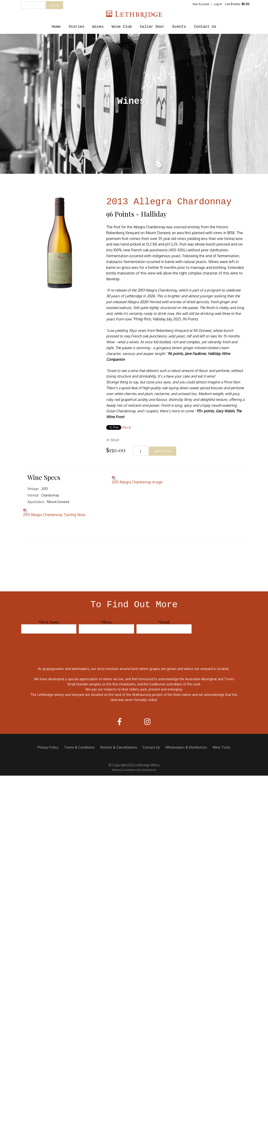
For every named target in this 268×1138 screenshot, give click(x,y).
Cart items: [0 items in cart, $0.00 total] (237, 4)
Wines (98, 27)
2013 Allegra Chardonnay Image (137, 482)
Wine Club (122, 27)
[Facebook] (119, 721)
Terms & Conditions (79, 747)
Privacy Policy (48, 747)
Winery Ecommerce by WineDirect (134, 770)
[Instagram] (147, 721)
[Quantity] (140, 450)
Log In (218, 4)
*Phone (106, 621)
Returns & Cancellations (118, 747)
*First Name (48, 621)
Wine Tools (221, 747)
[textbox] (33, 5)
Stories (76, 27)
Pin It (126, 427)
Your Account (200, 4)
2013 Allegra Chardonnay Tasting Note (54, 514)
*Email (164, 621)
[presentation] (231, 628)
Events (179, 27)
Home (56, 27)
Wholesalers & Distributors (186, 747)
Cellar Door (152, 27)
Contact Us (205, 27)
